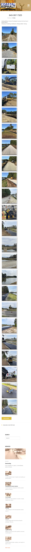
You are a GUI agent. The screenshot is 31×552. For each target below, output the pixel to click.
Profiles (14, 18)
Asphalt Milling (8, 529)
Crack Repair (8, 497)
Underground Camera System (11, 486)
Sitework (7, 518)
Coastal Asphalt (8, 6)
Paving (6, 475)
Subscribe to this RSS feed (15, 423)
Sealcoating (8, 463)
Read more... (6, 418)
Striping (7, 508)
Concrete (7, 540)
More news (7, 547)
